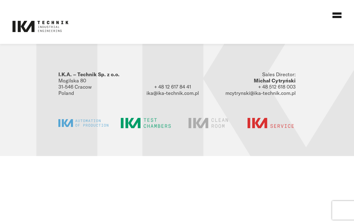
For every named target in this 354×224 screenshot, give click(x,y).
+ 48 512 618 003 (277, 87)
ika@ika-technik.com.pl (172, 93)
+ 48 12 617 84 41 (172, 87)
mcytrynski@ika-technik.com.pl (260, 93)
